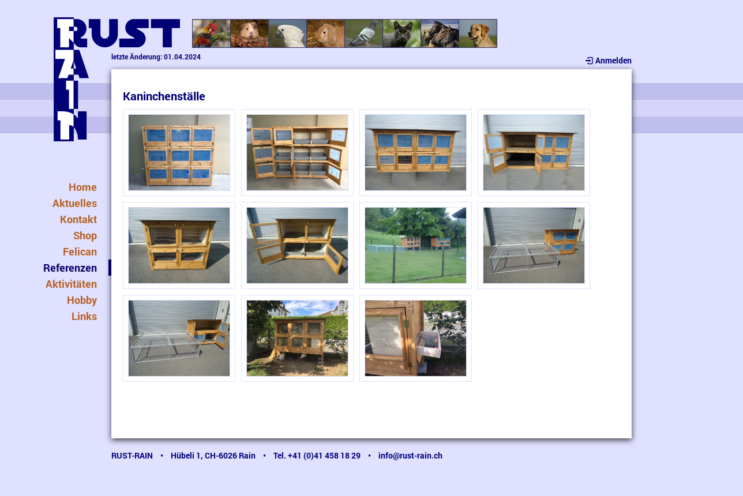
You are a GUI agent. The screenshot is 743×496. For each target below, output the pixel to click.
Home (83, 187)
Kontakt (78, 219)
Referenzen (70, 268)
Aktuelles (74, 203)
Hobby (82, 300)
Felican (80, 251)
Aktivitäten (71, 284)
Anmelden (608, 60)
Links (84, 316)
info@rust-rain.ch (410, 455)
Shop (85, 235)
